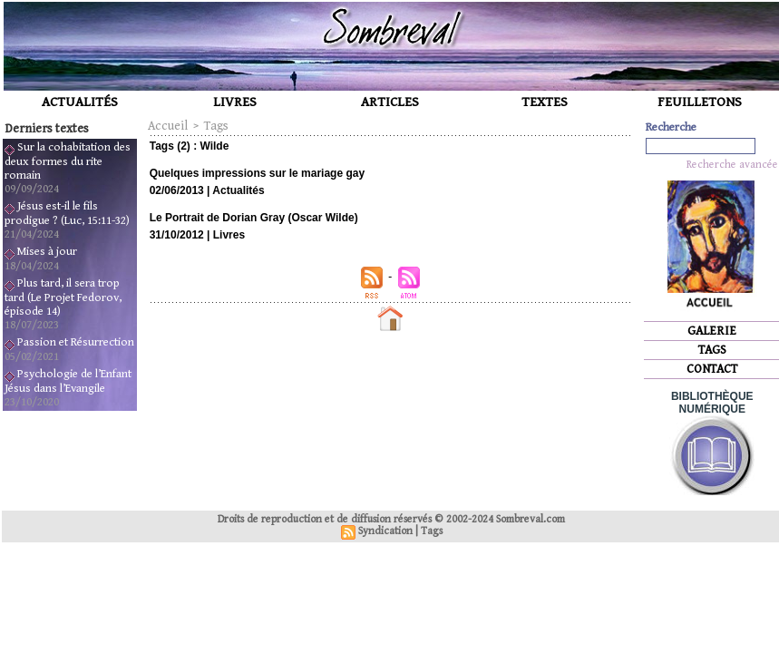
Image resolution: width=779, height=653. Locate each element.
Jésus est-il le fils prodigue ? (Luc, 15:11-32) (67, 214)
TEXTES (544, 102)
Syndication (385, 531)
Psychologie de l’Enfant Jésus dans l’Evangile (68, 381)
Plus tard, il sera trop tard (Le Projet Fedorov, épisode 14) (63, 297)
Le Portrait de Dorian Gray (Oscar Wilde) (254, 217)
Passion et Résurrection (75, 342)
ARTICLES (390, 102)
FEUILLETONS (699, 102)
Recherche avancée (732, 165)
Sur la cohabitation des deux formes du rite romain (68, 161)
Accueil (168, 126)
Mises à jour (47, 251)
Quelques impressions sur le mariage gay (257, 173)
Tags (216, 126)
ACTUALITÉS (80, 102)
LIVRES (235, 102)
